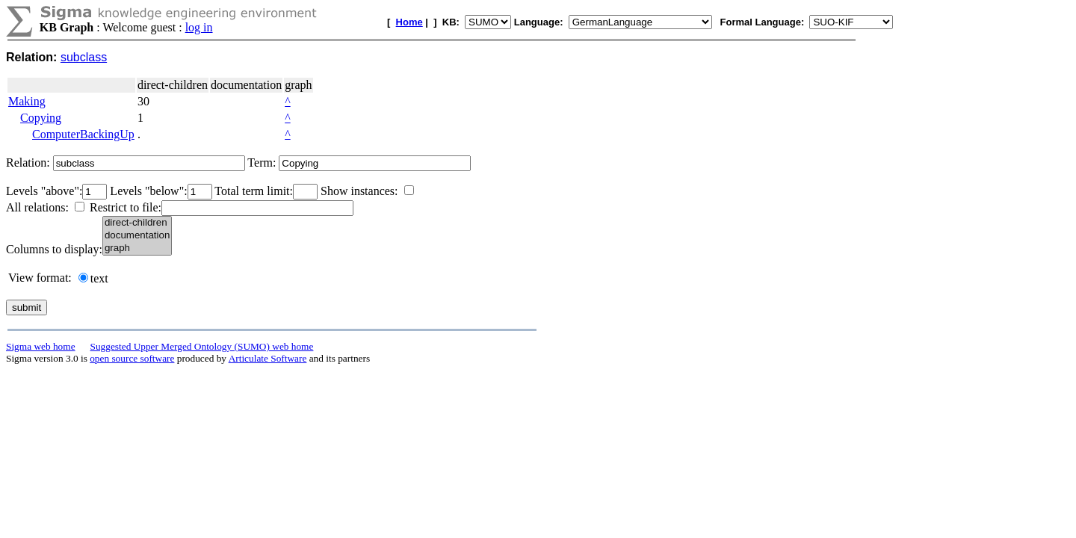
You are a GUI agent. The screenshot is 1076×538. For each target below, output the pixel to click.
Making (27, 101)
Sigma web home (40, 346)
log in (199, 27)
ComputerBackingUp (83, 134)
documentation (137, 235)
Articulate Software (268, 358)
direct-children (137, 223)
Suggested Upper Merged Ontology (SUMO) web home (202, 346)
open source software (132, 358)
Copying (40, 117)
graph (137, 248)
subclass (84, 57)
